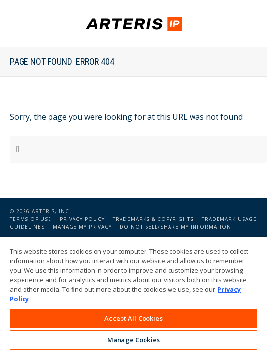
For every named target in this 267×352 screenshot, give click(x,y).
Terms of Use (30, 219)
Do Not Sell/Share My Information (175, 226)
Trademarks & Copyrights (153, 219)
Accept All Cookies (133, 318)
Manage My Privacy (82, 226)
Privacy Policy (82, 219)
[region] (133, 294)
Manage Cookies (133, 339)
